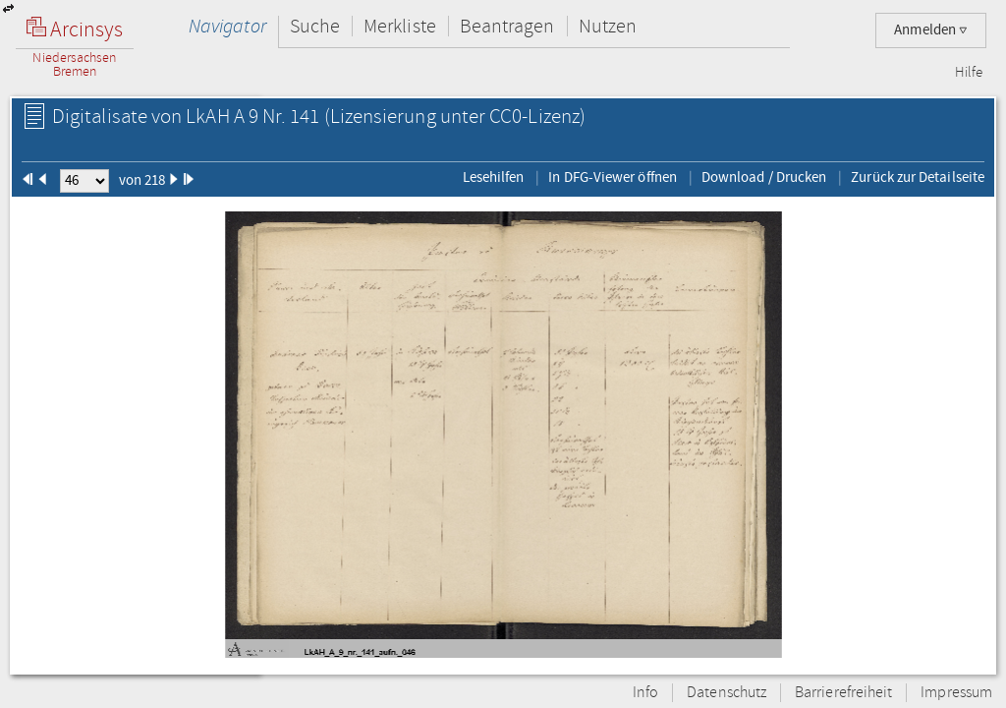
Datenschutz (726, 692)
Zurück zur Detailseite (917, 177)
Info (645, 692)
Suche (315, 26)
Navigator (227, 26)
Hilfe (968, 73)
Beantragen (507, 26)
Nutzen (608, 26)
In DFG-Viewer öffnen (612, 177)
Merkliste (399, 26)
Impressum (956, 692)
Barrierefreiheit (843, 692)
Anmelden (931, 30)
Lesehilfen (494, 177)
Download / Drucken (763, 177)
